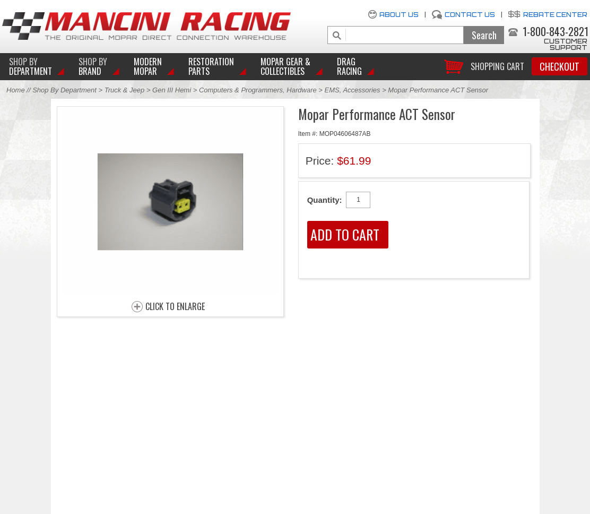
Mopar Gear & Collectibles (285, 66)
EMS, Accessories (352, 90)
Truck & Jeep (125, 90)
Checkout (559, 66)
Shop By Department (64, 90)
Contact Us (470, 15)
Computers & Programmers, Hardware (258, 90)
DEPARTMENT (30, 66)
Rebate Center (555, 15)
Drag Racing (349, 66)
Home (15, 90)
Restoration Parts (211, 66)
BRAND (93, 66)
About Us (399, 15)
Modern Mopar (148, 66)
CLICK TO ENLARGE (175, 307)
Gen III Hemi (172, 90)
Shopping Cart (497, 65)
